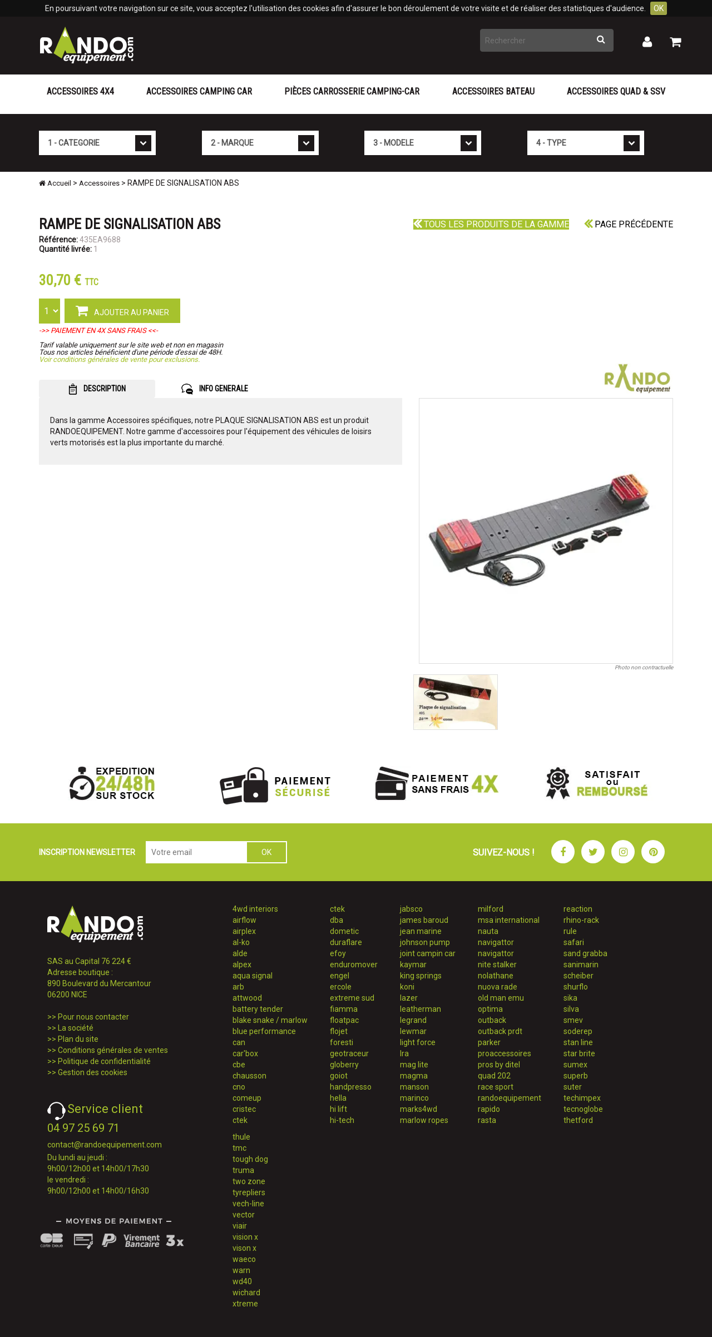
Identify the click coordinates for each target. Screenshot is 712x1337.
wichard (246, 1292)
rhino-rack (581, 920)
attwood (247, 997)
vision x (245, 1236)
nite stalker (497, 964)
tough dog (250, 1159)
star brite (579, 1053)
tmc (239, 1148)
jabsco (411, 908)
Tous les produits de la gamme (491, 224)
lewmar (413, 1031)
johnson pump (425, 942)
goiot (339, 1075)
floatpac (344, 1020)
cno (239, 1086)
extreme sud (352, 997)
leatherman (420, 1009)
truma (243, 1170)
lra (404, 1053)
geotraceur (349, 1053)
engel (339, 975)
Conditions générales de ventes (113, 1050)
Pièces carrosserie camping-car (351, 91)
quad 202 (494, 1075)
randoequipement (509, 1098)
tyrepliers (249, 1192)
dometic (344, 931)
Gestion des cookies (92, 1072)
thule (241, 1136)
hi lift (338, 1109)
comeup (247, 1098)
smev (573, 1020)
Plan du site (78, 1039)
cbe (239, 1064)
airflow (244, 920)
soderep (577, 1031)
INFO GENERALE (214, 389)
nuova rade (497, 986)
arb (238, 986)
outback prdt (500, 1031)
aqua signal (253, 975)
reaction (577, 908)
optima (490, 1009)
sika (570, 997)
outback (492, 1020)
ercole (341, 986)
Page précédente (628, 224)
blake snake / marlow (270, 1020)
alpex (242, 964)
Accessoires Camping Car (199, 91)
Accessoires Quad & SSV (616, 91)
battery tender (258, 1009)
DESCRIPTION (97, 389)
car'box (245, 1053)
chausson (249, 1075)
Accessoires (99, 183)
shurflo (575, 986)
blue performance (264, 1031)
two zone (249, 1181)
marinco (414, 1098)
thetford (578, 1120)
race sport (495, 1086)
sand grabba (585, 953)
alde (240, 953)
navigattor (496, 942)
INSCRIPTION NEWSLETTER (87, 852)
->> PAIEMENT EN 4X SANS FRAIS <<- (98, 330)
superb (575, 1075)
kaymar (413, 964)
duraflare (346, 942)
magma (414, 1075)
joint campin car (428, 953)
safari (573, 942)
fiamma (344, 1009)
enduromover (354, 964)
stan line (578, 1042)
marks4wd (418, 1109)
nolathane (495, 975)
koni (407, 986)
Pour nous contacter (93, 1016)
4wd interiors (255, 908)
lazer (409, 997)
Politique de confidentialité (104, 1061)
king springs (421, 975)
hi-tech (342, 1120)
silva (571, 1009)
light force (418, 1042)
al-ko (241, 942)
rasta (487, 1120)
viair (240, 1225)
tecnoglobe (583, 1109)
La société (75, 1027)
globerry (344, 1064)
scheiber (578, 975)
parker (489, 1042)
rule (570, 931)
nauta (488, 931)
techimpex (582, 1098)
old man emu (501, 997)
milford (490, 908)
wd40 (242, 1281)
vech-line (248, 1203)
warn (241, 1270)
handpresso (351, 1086)
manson (414, 1086)
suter (572, 1086)
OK (659, 8)
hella (338, 1098)
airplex (244, 931)
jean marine (421, 931)
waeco (244, 1259)
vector (244, 1214)
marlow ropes (424, 1120)
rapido (489, 1109)
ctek (240, 1120)
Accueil (55, 183)
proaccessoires (504, 1053)
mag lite (414, 1064)
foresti (341, 1042)
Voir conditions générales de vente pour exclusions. (119, 359)
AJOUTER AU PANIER (122, 310)
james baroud (424, 920)
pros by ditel (499, 1064)
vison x (244, 1248)
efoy (338, 953)
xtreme (245, 1303)
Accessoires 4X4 (80, 91)
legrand (413, 1020)
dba (336, 920)
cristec (244, 1109)
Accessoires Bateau (493, 91)
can (239, 1042)
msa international (509, 920)
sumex (575, 1064)
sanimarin (581, 964)
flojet (339, 1031)
